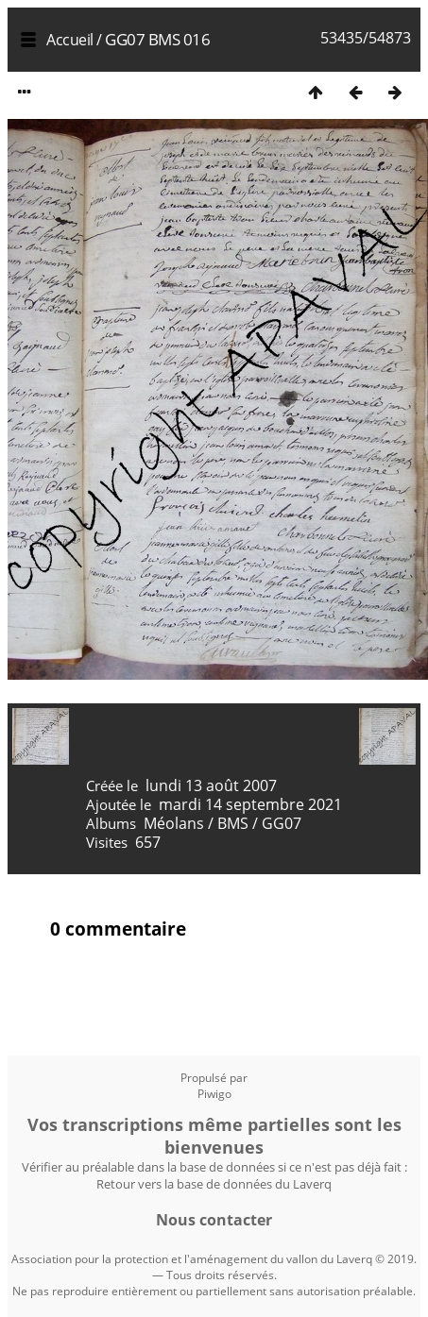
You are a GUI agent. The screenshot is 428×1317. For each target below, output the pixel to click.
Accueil (70, 39)
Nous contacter (214, 1219)
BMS (232, 823)
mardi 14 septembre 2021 (250, 804)
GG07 (281, 823)
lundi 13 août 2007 (211, 785)
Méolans (174, 823)
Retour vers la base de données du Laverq (214, 1183)
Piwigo (214, 1094)
